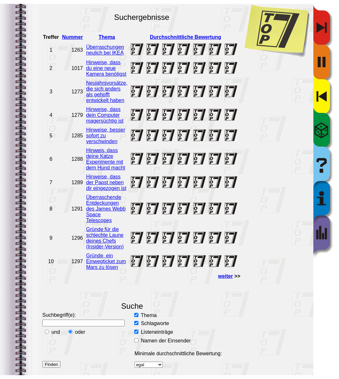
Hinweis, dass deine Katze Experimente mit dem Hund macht (105, 159)
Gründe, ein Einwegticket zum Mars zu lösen (106, 261)
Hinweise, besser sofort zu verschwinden (105, 135)
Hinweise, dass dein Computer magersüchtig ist (105, 115)
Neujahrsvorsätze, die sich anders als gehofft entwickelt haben (107, 91)
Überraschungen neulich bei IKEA (105, 50)
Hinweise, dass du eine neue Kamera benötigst (106, 68)
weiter (225, 276)
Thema (106, 37)
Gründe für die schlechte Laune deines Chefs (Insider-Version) (105, 238)
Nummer (72, 37)
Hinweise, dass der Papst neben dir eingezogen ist (106, 182)
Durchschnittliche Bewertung (185, 37)
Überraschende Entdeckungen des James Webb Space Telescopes (106, 208)
